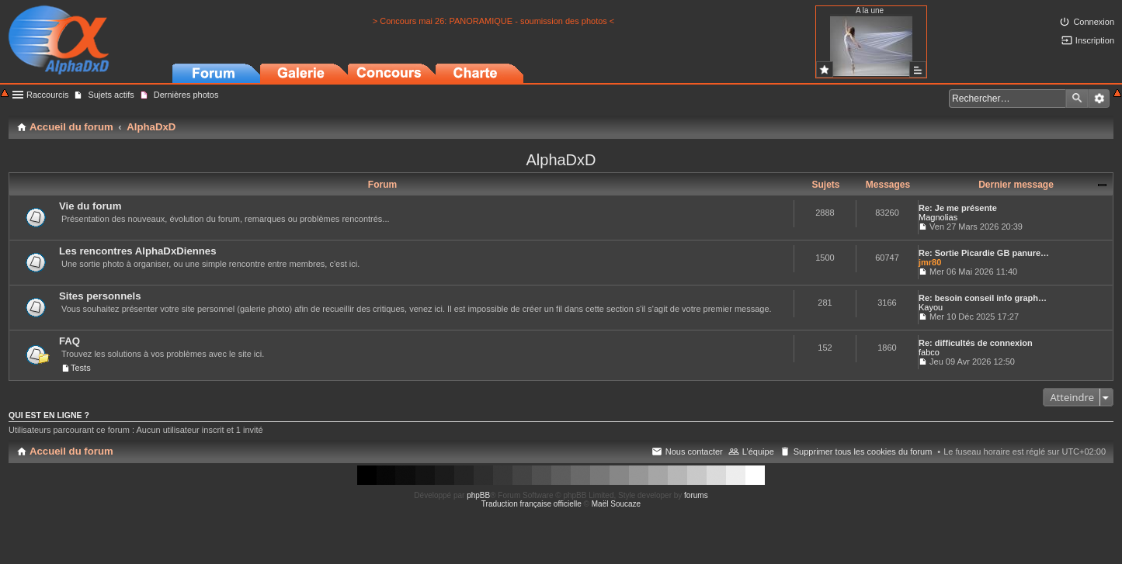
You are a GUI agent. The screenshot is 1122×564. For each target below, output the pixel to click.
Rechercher (1077, 98)
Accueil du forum (71, 451)
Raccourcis (47, 94)
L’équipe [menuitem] (758, 451)
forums (696, 495)
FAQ (69, 341)
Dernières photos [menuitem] (186, 94)
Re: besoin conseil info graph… (983, 298)
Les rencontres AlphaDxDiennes (138, 251)
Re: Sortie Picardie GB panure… (984, 253)
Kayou (931, 307)
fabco (929, 352)
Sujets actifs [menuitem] (111, 94)
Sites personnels (100, 296)
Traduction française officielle (531, 504)
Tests (81, 367)
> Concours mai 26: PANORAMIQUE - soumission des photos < (494, 21)
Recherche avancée (1099, 98)
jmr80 (930, 262)
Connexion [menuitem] (1093, 21)
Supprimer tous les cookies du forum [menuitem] (863, 451)
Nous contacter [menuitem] (694, 451)
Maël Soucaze (616, 504)
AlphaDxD (561, 159)
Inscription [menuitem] (1094, 40)
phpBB (478, 495)
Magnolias (938, 217)
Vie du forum (90, 206)
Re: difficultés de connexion (976, 343)
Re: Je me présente (958, 208)
